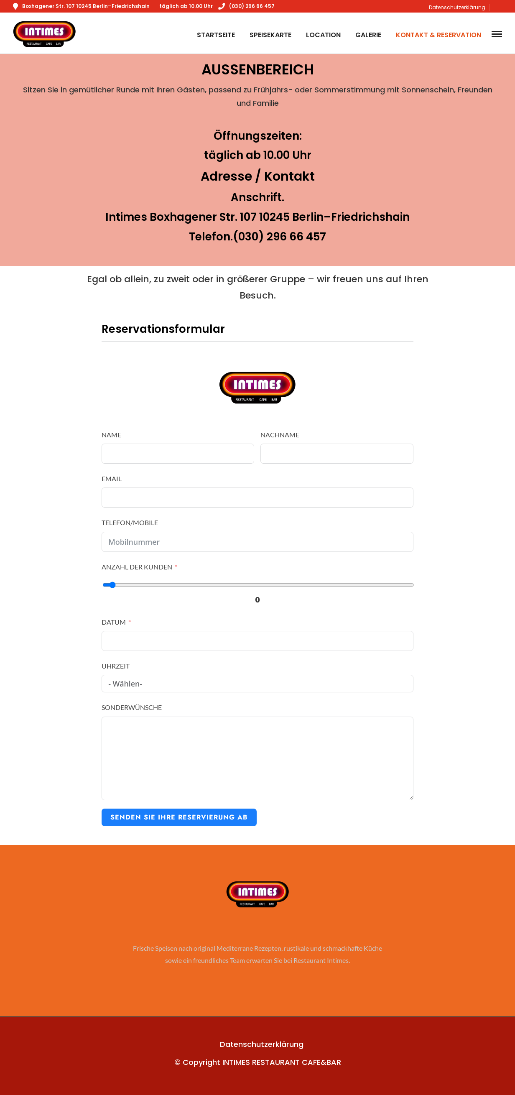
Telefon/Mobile (130, 522)
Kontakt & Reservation (438, 35)
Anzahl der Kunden (137, 567)
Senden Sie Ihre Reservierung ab (179, 817)
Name (111, 435)
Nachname (279, 435)
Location (323, 35)
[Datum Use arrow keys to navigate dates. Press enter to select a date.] (257, 641)
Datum (114, 622)
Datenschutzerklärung (457, 7)
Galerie (368, 35)
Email (112, 478)
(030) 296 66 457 (246, 6)
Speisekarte (270, 35)
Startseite (216, 35)
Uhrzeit (116, 666)
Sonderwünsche (132, 707)
